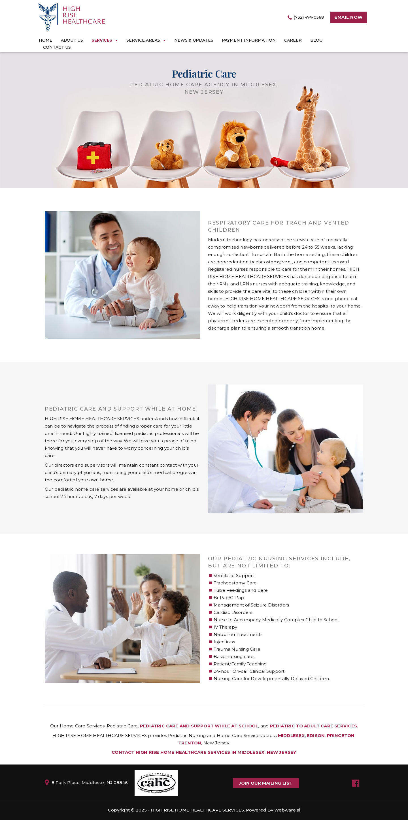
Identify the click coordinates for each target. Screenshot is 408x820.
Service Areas (143, 40)
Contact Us (57, 47)
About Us (72, 40)
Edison (316, 735)
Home (45, 40)
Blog (316, 40)
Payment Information (249, 40)
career (293, 40)
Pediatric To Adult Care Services (313, 726)
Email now (348, 17)
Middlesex (291, 735)
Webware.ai (287, 810)
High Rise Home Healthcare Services (197, 810)
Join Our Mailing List (265, 783)
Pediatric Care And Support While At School (199, 726)
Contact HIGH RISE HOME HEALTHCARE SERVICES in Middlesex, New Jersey (204, 752)
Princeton (341, 735)
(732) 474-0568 (309, 17)
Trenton (189, 743)
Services (102, 40)
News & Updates (193, 40)
